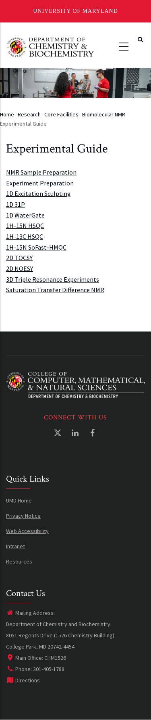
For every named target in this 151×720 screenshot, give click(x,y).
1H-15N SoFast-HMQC (36, 247)
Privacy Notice (23, 515)
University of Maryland (75, 11)
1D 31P (15, 204)
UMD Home (19, 500)
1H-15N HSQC (25, 226)
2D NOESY (19, 268)
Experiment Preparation (40, 183)
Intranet (15, 546)
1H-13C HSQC (24, 236)
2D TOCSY (19, 258)
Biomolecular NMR (103, 114)
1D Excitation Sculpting (38, 193)
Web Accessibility (27, 531)
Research (29, 114)
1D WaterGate (25, 215)
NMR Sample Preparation (41, 172)
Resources (19, 561)
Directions (23, 680)
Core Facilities (61, 114)
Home (7, 114)
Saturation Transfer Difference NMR (55, 290)
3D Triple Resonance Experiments (52, 279)
